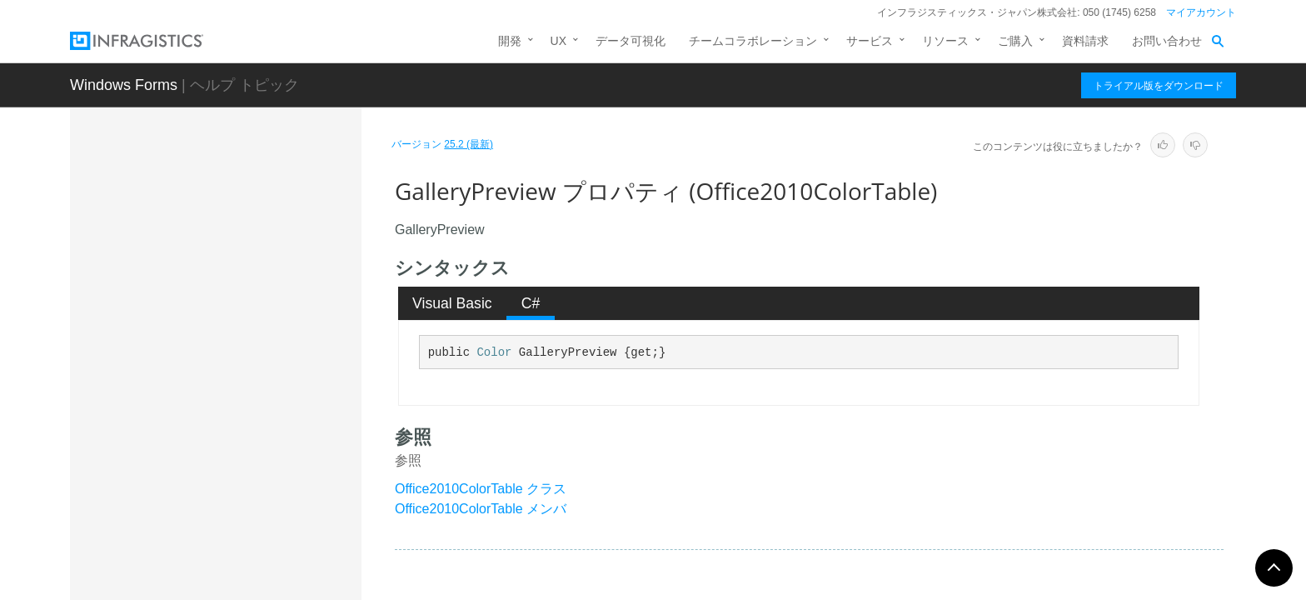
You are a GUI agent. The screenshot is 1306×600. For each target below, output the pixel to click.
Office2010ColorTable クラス (480, 489)
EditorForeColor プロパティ (265, 195)
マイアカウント (1201, 12)
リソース (945, 41)
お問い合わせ (1167, 41)
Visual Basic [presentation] (452, 303)
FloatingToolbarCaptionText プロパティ (271, 370)
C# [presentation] (531, 303)
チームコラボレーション (753, 41)
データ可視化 (630, 41)
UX (558, 41)
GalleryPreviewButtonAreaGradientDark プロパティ (274, 491)
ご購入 (1015, 41)
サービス (869, 41)
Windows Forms (123, 85)
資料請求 (1085, 41)
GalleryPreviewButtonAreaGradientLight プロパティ (274, 537)
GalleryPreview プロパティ (265, 407)
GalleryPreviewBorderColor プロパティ (271, 445)
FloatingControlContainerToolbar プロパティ (275, 278)
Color (493, 352)
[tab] (452, 303)
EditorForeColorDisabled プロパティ (270, 233)
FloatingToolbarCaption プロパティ (272, 324)
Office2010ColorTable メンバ (480, 509)
